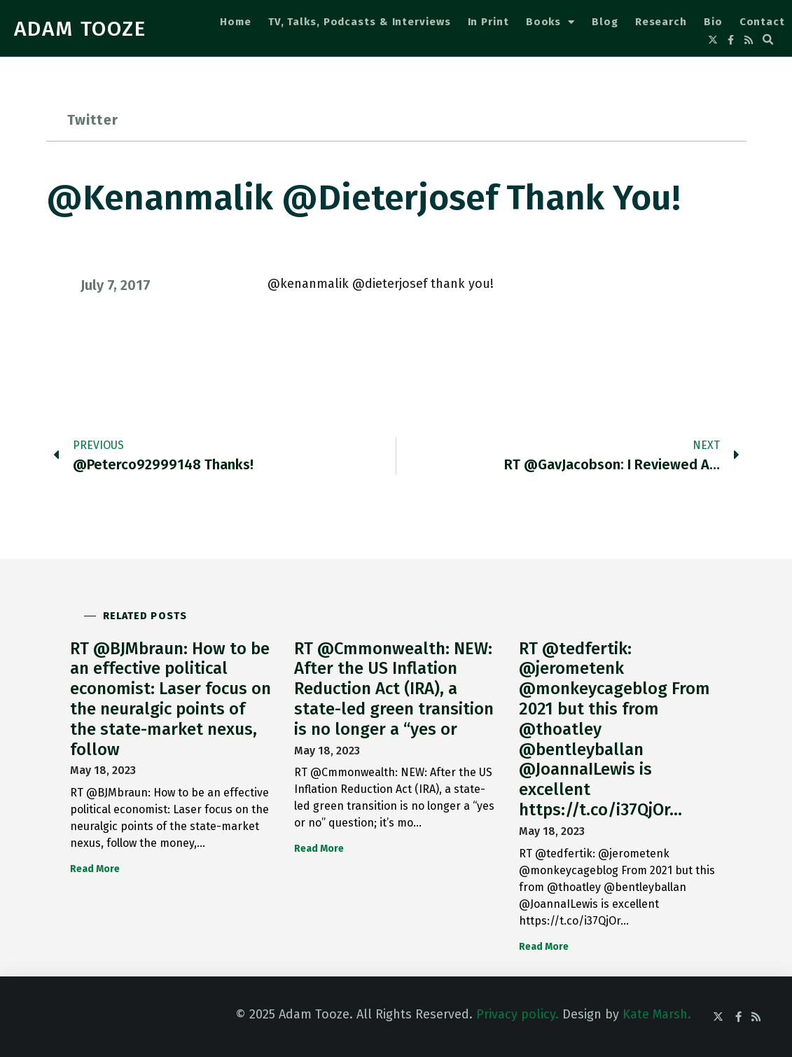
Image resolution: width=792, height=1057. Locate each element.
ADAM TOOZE (80, 28)
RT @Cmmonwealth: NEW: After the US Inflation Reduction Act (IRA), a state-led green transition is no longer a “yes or (394, 689)
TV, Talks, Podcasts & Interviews (359, 21)
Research (661, 21)
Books (550, 22)
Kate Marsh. (657, 1014)
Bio (713, 21)
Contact (762, 21)
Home (235, 21)
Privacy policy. (517, 1014)
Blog (605, 21)
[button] (768, 40)
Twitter (92, 119)
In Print (488, 21)
